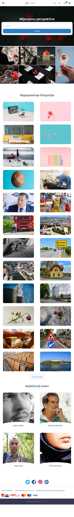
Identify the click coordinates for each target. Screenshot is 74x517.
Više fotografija (37, 377)
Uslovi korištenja (7, 490)
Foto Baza (44, 501)
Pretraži (37, 31)
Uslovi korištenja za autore (24, 490)
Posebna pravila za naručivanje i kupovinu (50, 490)
